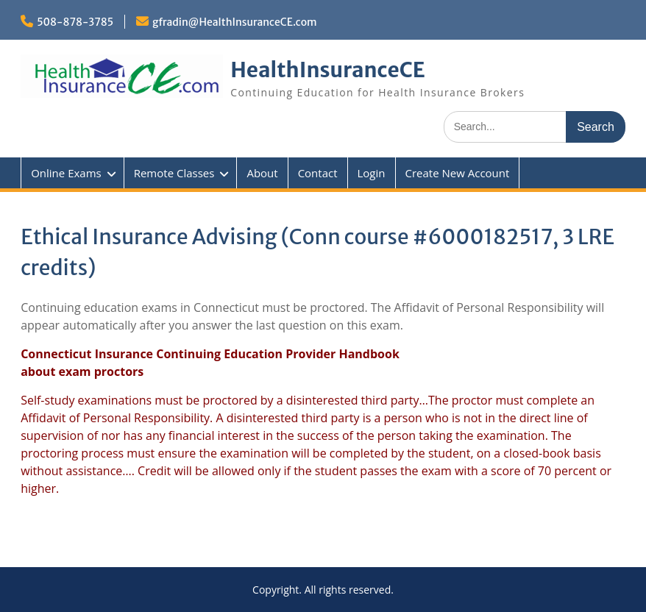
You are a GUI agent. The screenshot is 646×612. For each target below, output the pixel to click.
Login (372, 173)
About (261, 173)
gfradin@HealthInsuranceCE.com (234, 22)
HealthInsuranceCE (327, 70)
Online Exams (66, 173)
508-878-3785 (75, 22)
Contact (318, 173)
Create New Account (457, 173)
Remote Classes (174, 173)
